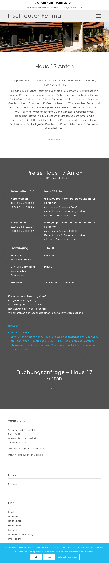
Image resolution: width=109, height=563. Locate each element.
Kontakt (12, 530)
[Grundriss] (54, 139)
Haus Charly (15, 521)
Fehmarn (13, 484)
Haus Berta (14, 516)
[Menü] (97, 16)
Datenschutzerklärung (20, 534)
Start (11, 512)
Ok (36, 557)
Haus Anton (14, 525)
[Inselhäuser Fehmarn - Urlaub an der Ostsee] (45, 16)
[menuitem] (54, 3)
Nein (49, 557)
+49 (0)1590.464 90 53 (73, 8)
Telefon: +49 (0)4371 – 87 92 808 (26, 449)
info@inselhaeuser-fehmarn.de (44, 8)
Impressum (14, 539)
